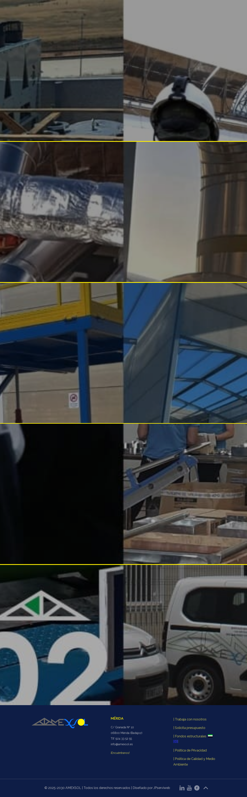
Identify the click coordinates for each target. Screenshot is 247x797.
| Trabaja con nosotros (190, 719)
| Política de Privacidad (190, 750)
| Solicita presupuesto (189, 728)
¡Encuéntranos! (120, 752)
